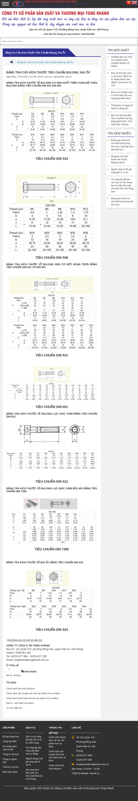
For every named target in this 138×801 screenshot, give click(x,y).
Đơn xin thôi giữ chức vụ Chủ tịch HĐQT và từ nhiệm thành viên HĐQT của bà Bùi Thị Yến (121, 79)
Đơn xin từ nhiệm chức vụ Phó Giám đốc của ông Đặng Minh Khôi (122, 95)
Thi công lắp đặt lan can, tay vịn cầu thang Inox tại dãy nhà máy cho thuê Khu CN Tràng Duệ (122, 185)
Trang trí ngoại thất (10, 760)
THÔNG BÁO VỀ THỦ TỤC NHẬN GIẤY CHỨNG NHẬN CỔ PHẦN (121, 62)
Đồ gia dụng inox (11, 736)
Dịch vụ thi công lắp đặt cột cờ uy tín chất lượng (34, 739)
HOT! (16, 669)
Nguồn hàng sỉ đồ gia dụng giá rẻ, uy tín (121, 171)
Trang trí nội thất (11, 754)
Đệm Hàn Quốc (10, 772)
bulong (16, 675)
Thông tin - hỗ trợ (56, 730)
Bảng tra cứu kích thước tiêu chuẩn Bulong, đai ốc (35, 52)
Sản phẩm (9, 727)
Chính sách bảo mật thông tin (20, 688)
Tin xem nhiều (119, 133)
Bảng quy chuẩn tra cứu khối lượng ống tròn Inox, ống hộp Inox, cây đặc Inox (122, 145)
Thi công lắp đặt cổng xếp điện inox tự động (33, 750)
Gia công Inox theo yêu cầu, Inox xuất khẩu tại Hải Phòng (34, 774)
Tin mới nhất (118, 50)
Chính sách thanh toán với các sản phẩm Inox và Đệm (32, 698)
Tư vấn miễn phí (14, 708)
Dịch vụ (30, 727)
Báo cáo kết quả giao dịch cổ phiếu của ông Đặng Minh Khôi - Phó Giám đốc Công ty (121, 120)
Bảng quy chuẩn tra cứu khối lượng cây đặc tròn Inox (122, 201)
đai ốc (9, 675)
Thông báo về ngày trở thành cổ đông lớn (122, 107)
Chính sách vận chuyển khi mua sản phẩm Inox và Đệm (33, 693)
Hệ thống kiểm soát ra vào (10, 748)
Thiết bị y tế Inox (11, 767)
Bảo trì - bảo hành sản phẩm (20, 703)
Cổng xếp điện (10, 741)
